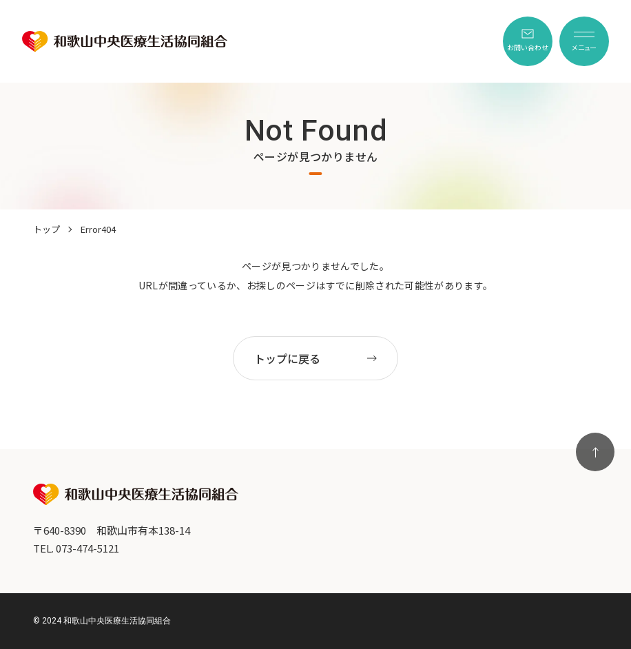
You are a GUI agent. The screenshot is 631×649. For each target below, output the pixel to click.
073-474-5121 (87, 548)
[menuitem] (527, 41)
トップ (46, 229)
